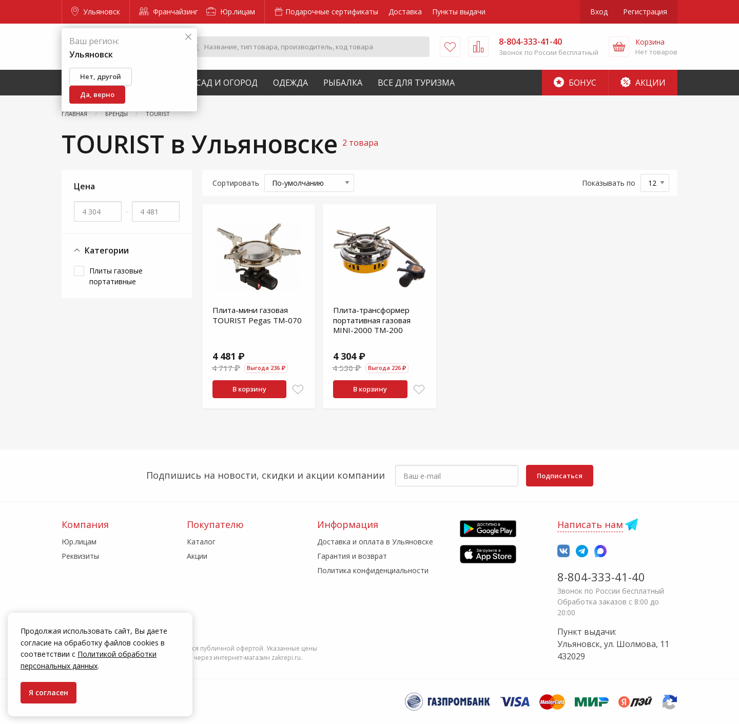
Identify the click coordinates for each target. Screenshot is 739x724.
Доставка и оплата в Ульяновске (375, 541)
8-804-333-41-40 (601, 576)
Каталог (201, 541)
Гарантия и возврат (352, 556)
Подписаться (559, 475)
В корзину (249, 389)
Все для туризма (416, 82)
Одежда (290, 82)
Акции (643, 82)
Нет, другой (100, 76)
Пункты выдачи (458, 11)
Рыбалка (342, 82)
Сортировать (235, 183)
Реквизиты (80, 556)
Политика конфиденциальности (373, 570)
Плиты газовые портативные (116, 276)
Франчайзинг (168, 11)
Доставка (405, 11)
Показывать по (608, 183)
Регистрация (645, 11)
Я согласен (48, 692)
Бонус (575, 82)
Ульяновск (95, 11)
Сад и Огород (227, 82)
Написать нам (590, 524)
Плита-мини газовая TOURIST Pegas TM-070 (257, 315)
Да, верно (97, 94)
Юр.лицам (230, 11)
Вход (599, 11)
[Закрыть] (188, 37)
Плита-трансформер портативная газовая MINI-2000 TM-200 (372, 320)
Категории (101, 250)
